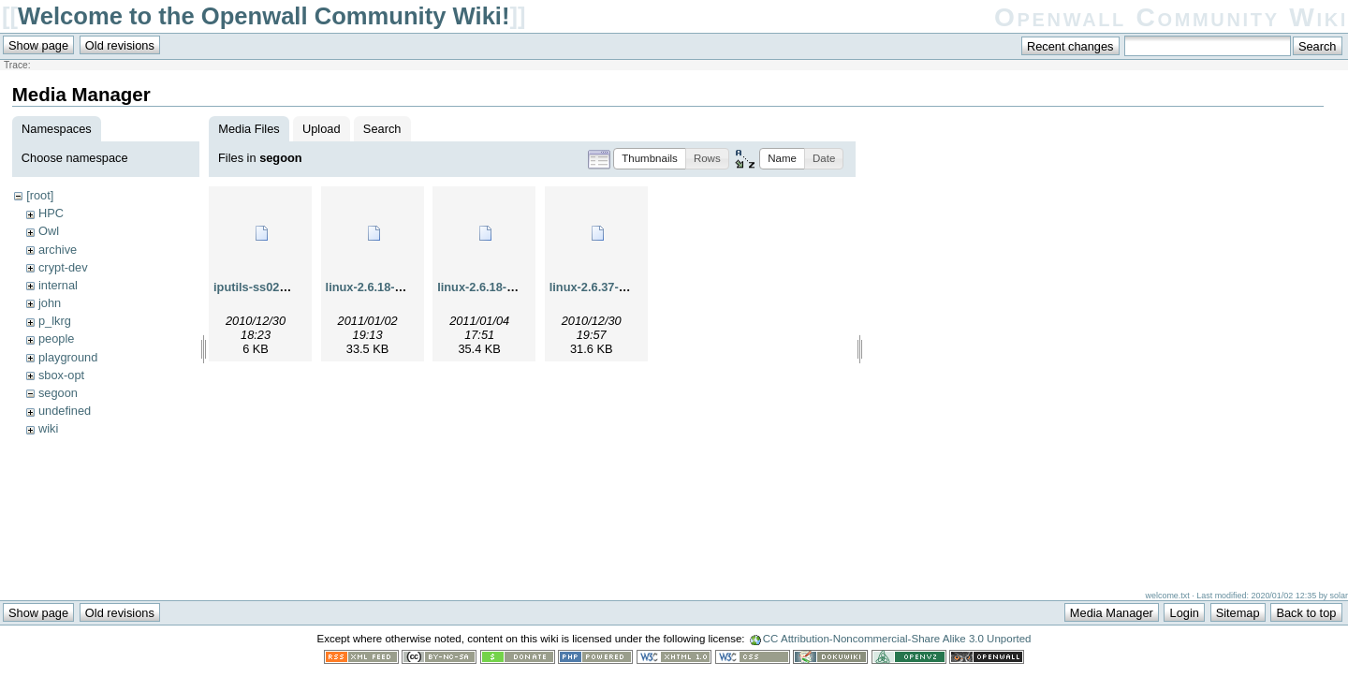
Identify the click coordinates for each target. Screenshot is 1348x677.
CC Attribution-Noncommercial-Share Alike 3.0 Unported (897, 648)
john (49, 303)
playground (67, 357)
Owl (48, 231)
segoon (58, 393)
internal (58, 285)
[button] (649, 158)
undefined (64, 411)
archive (57, 250)
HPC (51, 213)
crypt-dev (63, 267)
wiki (48, 428)
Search (382, 129)
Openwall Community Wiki (1171, 17)
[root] (39, 195)
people (56, 338)
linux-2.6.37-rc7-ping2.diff (622, 287)
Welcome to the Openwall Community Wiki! (263, 16)
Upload (321, 129)
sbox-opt (61, 375)
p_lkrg (54, 321)
